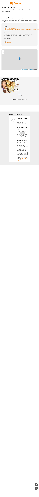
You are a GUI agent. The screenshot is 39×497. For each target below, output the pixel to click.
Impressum (14, 99)
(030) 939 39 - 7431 (8, 31)
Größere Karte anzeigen (5, 71)
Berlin (2, 10)
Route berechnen (7, 42)
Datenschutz (19, 99)
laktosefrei (8, 10)
